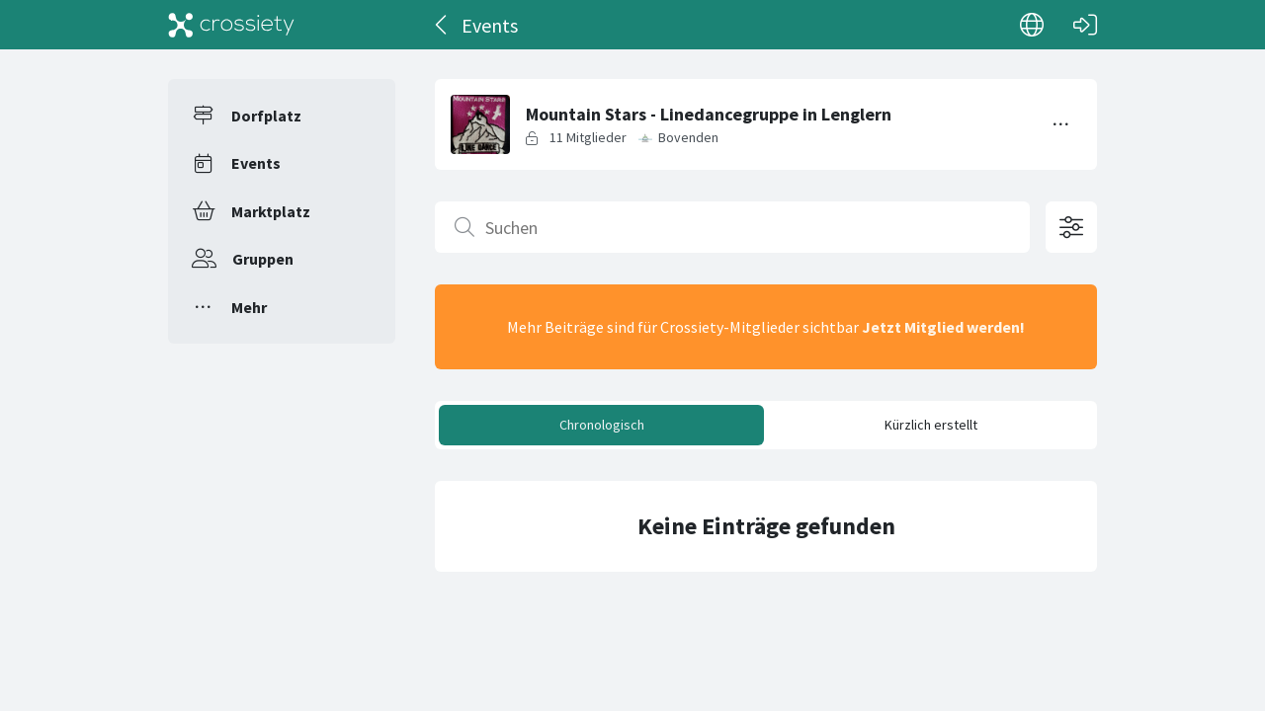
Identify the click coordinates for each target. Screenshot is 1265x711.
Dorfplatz (266, 115)
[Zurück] (442, 24)
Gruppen (263, 259)
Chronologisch (601, 425)
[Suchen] (732, 227)
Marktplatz (270, 211)
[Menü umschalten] (1061, 124)
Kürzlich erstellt (931, 425)
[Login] (1085, 24)
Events (256, 163)
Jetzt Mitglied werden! (943, 327)
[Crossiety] (231, 24)
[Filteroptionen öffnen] (1071, 227)
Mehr (249, 307)
